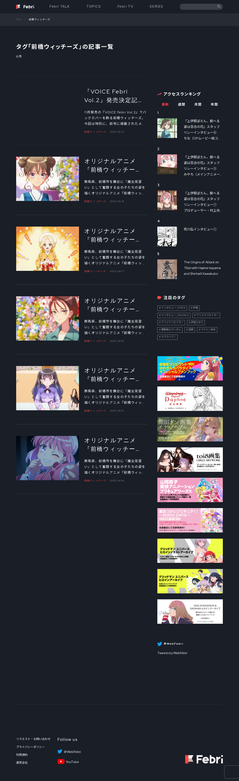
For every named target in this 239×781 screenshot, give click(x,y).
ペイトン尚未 (208, 329)
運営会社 (22, 762)
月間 (198, 104)
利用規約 (22, 755)
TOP (18, 19)
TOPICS (93, 6)
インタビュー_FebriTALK (175, 315)
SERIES (156, 6)
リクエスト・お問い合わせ (33, 739)
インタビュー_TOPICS (173, 307)
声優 (195, 307)
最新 (165, 104)
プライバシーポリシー (30, 747)
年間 (214, 104)
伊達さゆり (197, 322)
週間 (181, 104)
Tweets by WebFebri (172, 653)
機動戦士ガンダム (171, 329)
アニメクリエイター (207, 315)
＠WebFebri (72, 752)
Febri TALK (60, 6)
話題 (190, 329)
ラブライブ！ (168, 337)
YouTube (72, 762)
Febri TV (125, 6)
